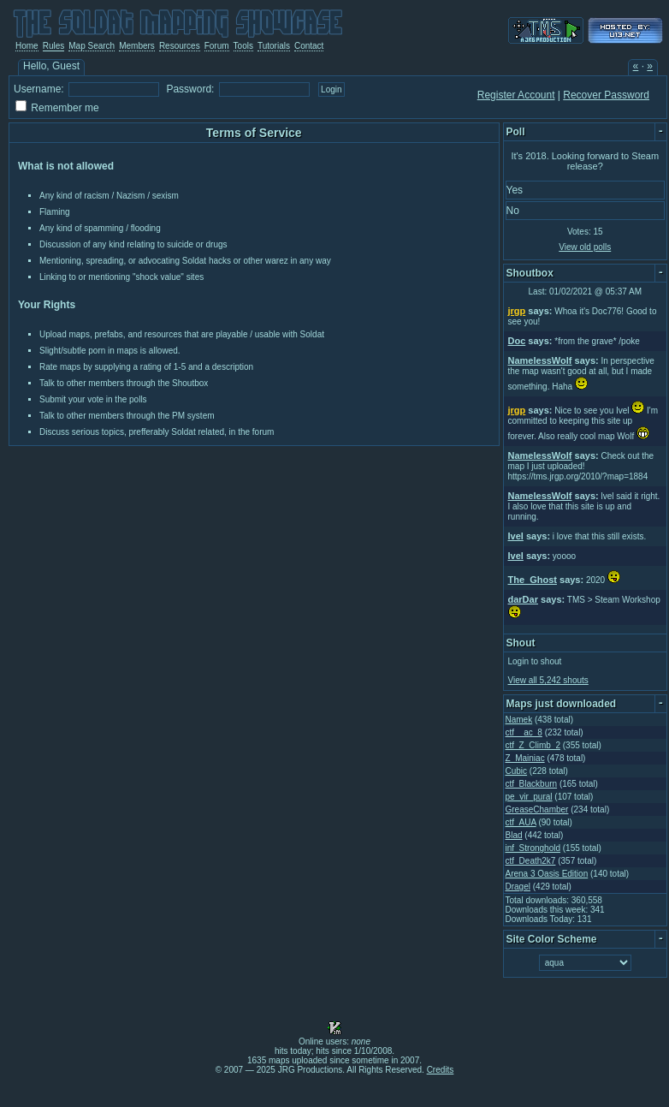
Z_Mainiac (525, 758)
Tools (243, 46)
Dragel (518, 886)
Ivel (516, 536)
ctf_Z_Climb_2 (533, 745)
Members (137, 46)
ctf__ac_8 (524, 732)
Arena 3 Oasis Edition (547, 873)
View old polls (585, 247)
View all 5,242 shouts (548, 680)
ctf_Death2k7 (531, 861)
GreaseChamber (537, 809)
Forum (216, 46)
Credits (440, 1069)
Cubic (517, 771)
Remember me (64, 108)
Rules (54, 46)
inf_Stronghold (533, 848)
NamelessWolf (540, 360)
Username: (39, 89)
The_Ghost (532, 579)
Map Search (91, 46)
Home (26, 46)
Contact (308, 46)
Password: (190, 89)
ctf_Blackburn (532, 784)
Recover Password (606, 95)
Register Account (516, 95)
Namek (519, 719)
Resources (179, 46)
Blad (514, 835)
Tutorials (274, 46)
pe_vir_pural (529, 796)
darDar (523, 599)
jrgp (517, 311)
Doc (517, 341)
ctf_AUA (521, 822)
